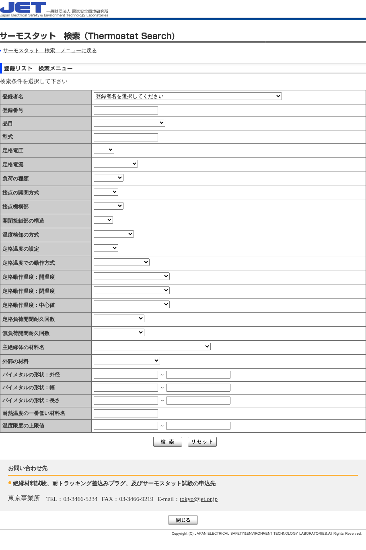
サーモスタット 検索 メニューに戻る (50, 50)
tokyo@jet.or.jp (199, 499)
